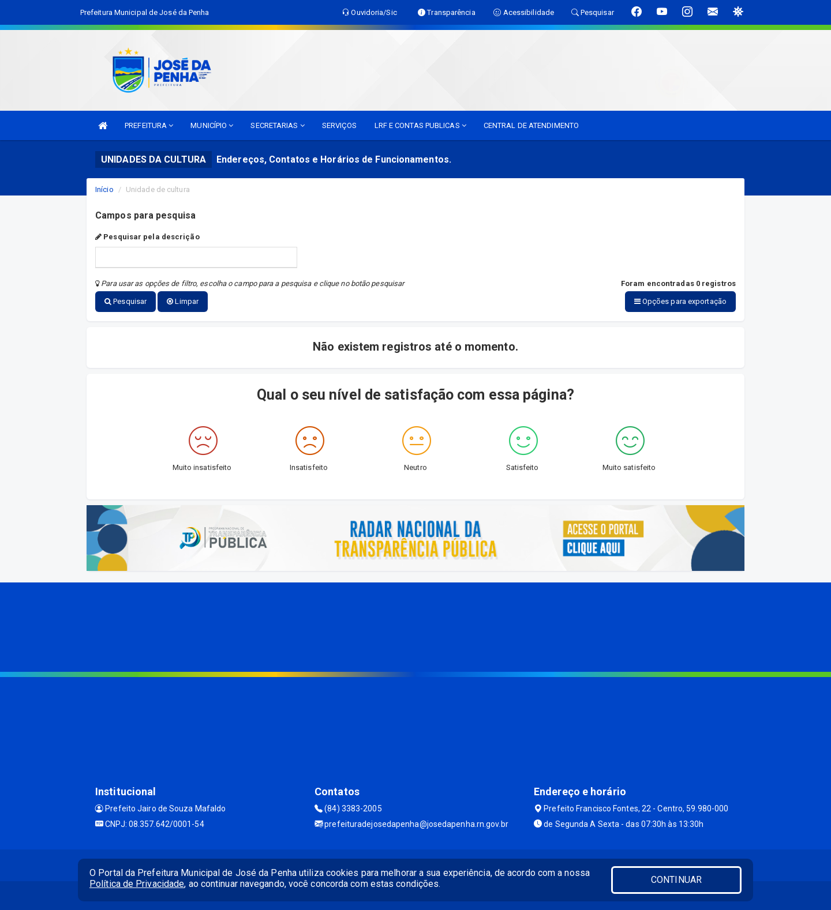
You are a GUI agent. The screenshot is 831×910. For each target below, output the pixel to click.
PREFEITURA (149, 125)
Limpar (183, 301)
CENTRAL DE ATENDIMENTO (531, 125)
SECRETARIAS (277, 125)
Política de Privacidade (136, 883)
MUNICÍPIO (211, 125)
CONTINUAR (676, 879)
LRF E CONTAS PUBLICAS (420, 125)
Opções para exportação (680, 301)
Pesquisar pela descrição (147, 236)
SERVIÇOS (339, 125)
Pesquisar (125, 301)
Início (104, 189)
